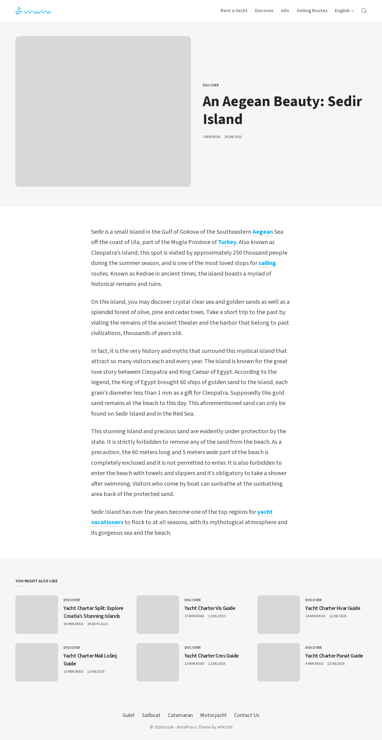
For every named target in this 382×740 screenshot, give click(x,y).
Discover (211, 85)
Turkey (227, 242)
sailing (267, 263)
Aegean (262, 232)
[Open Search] (364, 11)
